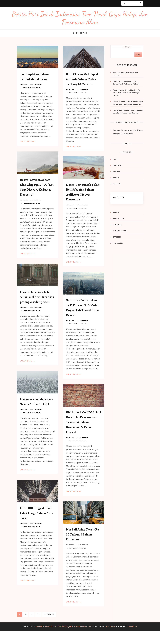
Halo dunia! (127, 133)
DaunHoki (117, 184)
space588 (116, 172)
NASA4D (116, 178)
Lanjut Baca (26, 141)
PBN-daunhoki (36, 84)
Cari (138, 54)
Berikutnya (49, 614)
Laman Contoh (80, 33)
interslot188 (118, 243)
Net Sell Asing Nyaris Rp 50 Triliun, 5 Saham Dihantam (82, 534)
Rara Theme (110, 627)
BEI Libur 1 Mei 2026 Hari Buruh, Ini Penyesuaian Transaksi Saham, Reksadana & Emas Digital (83, 422)
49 (39, 614)
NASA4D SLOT (118, 219)
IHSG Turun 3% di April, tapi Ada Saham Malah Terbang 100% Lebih (82, 79)
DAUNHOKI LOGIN (120, 231)
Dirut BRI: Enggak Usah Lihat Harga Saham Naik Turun (36, 513)
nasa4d (115, 159)
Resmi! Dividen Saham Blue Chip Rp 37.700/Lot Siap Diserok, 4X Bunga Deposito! (126, 93)
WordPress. (132, 627)
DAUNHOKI (117, 165)
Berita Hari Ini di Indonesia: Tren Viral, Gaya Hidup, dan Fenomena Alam (63, 627)
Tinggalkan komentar (31, 88)
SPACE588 (117, 237)
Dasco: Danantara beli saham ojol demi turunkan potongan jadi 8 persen (37, 297)
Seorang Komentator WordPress (128, 130)
